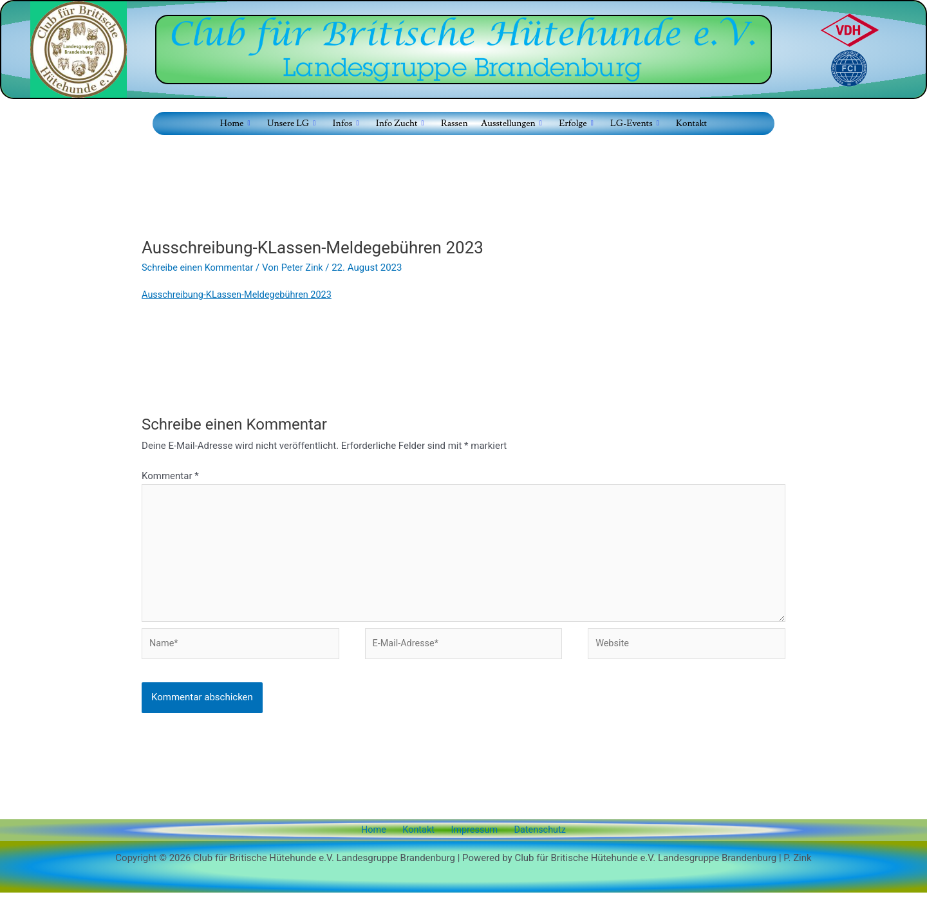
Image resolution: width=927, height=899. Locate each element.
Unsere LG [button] (292, 124)
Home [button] (236, 124)
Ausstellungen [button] (510, 124)
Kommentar (170, 476)
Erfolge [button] (575, 124)
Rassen (453, 123)
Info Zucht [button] (399, 124)
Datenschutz (532, 836)
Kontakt (689, 123)
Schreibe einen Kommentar (200, 267)
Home (381, 836)
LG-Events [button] (633, 124)
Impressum (471, 836)
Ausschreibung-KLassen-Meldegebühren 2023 (240, 294)
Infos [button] (346, 124)
